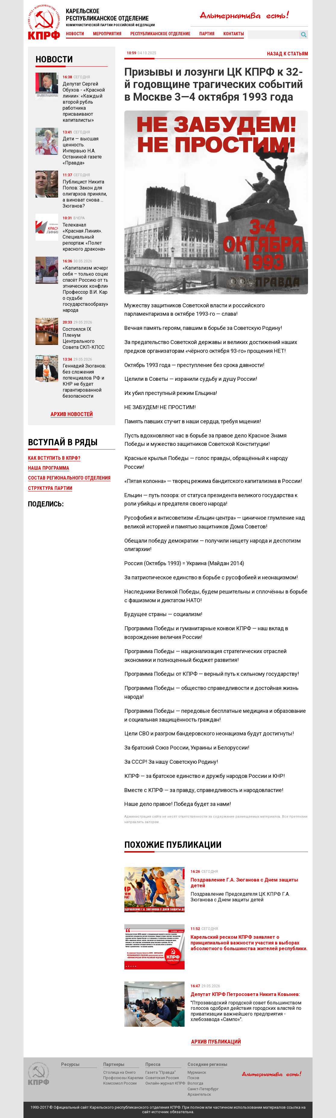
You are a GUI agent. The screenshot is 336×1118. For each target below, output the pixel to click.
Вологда (195, 1083)
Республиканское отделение (160, 33)
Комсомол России (120, 1083)
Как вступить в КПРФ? (54, 458)
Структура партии (50, 488)
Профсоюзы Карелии (123, 1078)
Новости (75, 33)
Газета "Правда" (160, 1072)
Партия (206, 33)
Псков (193, 1078)
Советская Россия (162, 1078)
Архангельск (199, 1094)
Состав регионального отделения (69, 478)
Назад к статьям (287, 54)
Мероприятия (107, 33)
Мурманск (197, 1072)
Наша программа (48, 468)
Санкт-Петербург (203, 1089)
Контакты (233, 33)
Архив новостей (72, 414)
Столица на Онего (119, 1072)
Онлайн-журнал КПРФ (165, 1083)
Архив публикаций (216, 1041)
